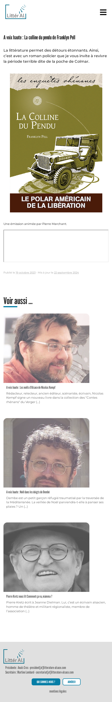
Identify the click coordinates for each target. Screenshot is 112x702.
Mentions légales (58, 691)
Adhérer (72, 682)
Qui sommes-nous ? (46, 682)
